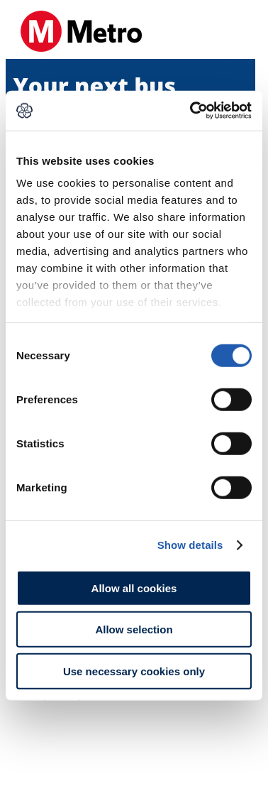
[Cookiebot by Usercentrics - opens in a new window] (191, 111)
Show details (190, 545)
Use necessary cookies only (134, 671)
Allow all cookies (134, 588)
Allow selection (133, 629)
